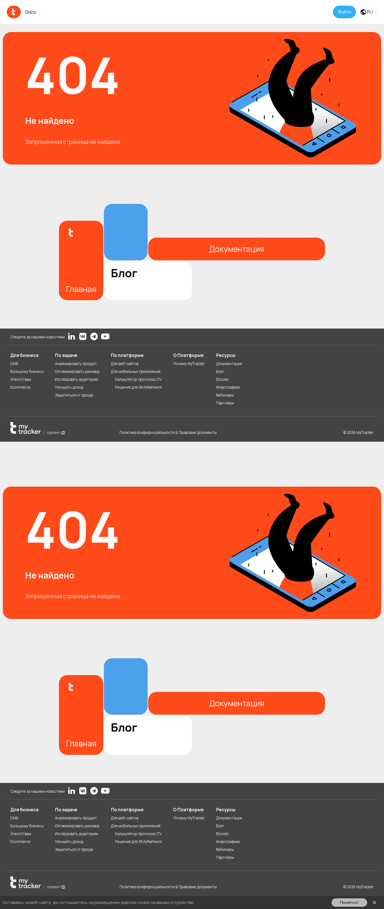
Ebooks (222, 379)
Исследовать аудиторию (76, 379)
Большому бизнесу (27, 371)
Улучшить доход (69, 387)
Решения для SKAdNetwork (138, 387)
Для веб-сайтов (124, 363)
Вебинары (225, 395)
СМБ (14, 363)
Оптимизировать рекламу (77, 371)
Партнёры (225, 402)
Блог (220, 371)
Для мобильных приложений (135, 371)
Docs (30, 12)
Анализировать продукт (76, 363)
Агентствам (20, 379)
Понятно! (349, 902)
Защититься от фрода (74, 395)
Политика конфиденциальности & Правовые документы (168, 432)
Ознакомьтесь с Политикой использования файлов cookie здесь (260, 902)
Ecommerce (20, 387)
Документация (229, 363)
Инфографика (228, 387)
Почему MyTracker (189, 363)
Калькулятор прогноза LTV (138, 379)
